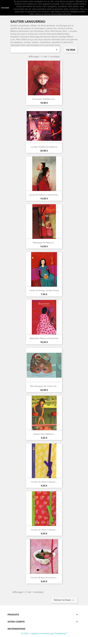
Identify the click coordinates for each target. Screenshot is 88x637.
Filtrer (70, 49)
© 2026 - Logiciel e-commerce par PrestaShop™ (44, 633)
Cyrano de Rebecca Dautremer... (44, 194)
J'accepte (5, 8)
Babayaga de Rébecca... (44, 242)
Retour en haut (64, 600)
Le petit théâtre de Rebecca (44, 147)
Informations (16, 628)
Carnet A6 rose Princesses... (44, 577)
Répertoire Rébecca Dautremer (44, 338)
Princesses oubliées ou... (44, 99)
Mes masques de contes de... (44, 386)
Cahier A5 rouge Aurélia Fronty (44, 290)
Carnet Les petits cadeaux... (44, 481)
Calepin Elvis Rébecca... (44, 434)
